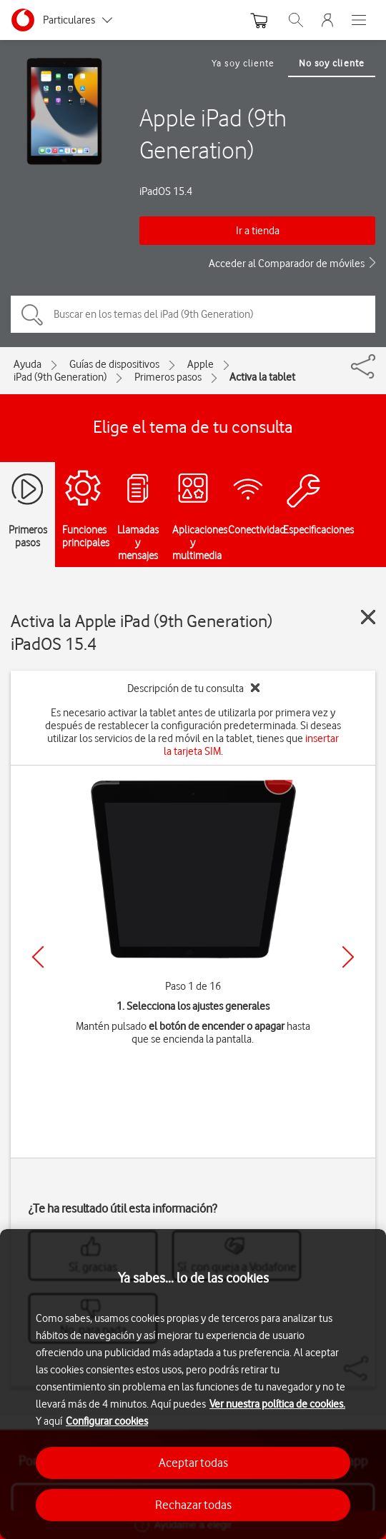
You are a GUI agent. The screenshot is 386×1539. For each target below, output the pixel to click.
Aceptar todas (193, 1462)
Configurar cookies (107, 1421)
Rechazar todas (193, 1505)
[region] (193, 1384)
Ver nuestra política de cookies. (277, 1404)
